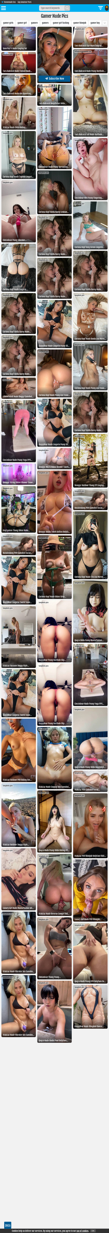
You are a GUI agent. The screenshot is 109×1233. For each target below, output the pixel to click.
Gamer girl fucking (61, 22)
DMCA (8, 1225)
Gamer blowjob (79, 22)
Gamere (34, 22)
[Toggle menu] (3, 8)
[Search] (67, 8)
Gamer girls (8, 22)
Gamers (45, 22)
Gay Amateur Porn (24, 2)
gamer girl (22, 22)
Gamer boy (95, 22)
